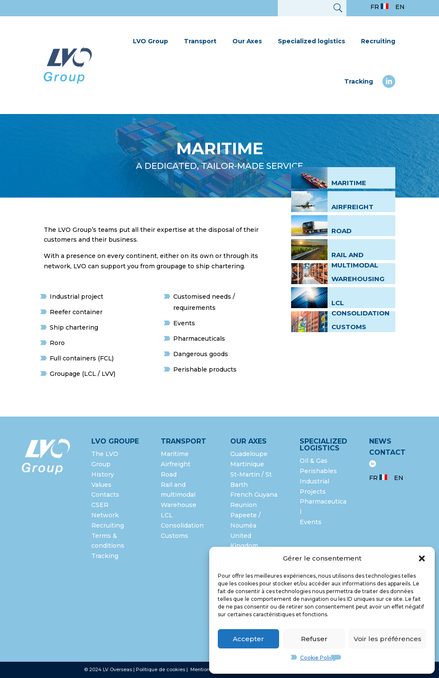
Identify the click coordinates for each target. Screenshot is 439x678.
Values (101, 485)
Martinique (247, 464)
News (380, 441)
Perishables (318, 471)
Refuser (314, 639)
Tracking (358, 81)
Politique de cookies (160, 669)
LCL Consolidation (360, 308)
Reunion (243, 505)
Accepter (248, 639)
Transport (200, 41)
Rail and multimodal (354, 260)
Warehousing (358, 279)
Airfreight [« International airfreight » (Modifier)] (352, 207)
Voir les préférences (387, 639)
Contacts (105, 494)
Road (341, 231)
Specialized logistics (311, 41)
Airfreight (175, 464)
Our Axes (247, 41)
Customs (348, 327)
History (102, 474)
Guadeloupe (249, 454)
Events (311, 522)
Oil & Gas (314, 461)
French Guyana (253, 494)
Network (105, 515)
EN (400, 7)
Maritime (348, 183)
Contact (387, 452)
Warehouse (178, 505)
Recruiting (378, 41)
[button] (422, 558)
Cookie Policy (318, 657)
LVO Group (150, 41)
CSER (99, 505)
